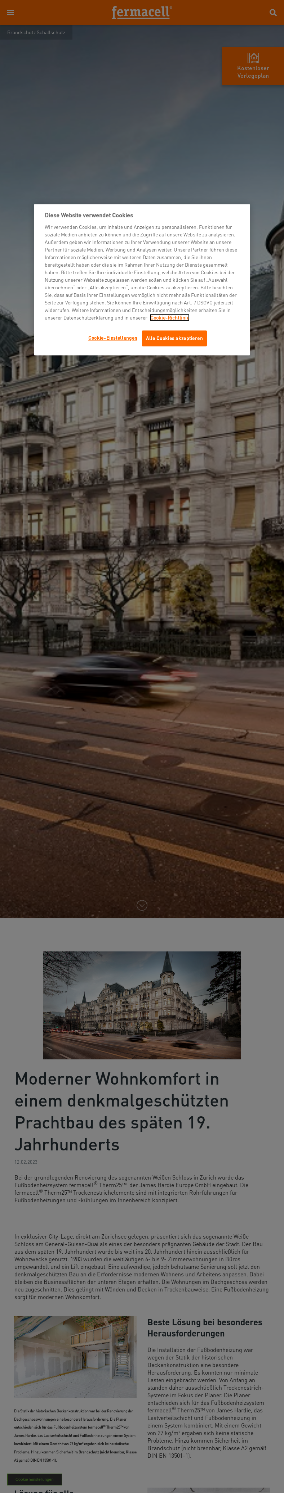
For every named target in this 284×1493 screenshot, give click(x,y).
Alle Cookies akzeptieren (174, 338)
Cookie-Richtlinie (169, 317)
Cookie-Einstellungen (112, 338)
